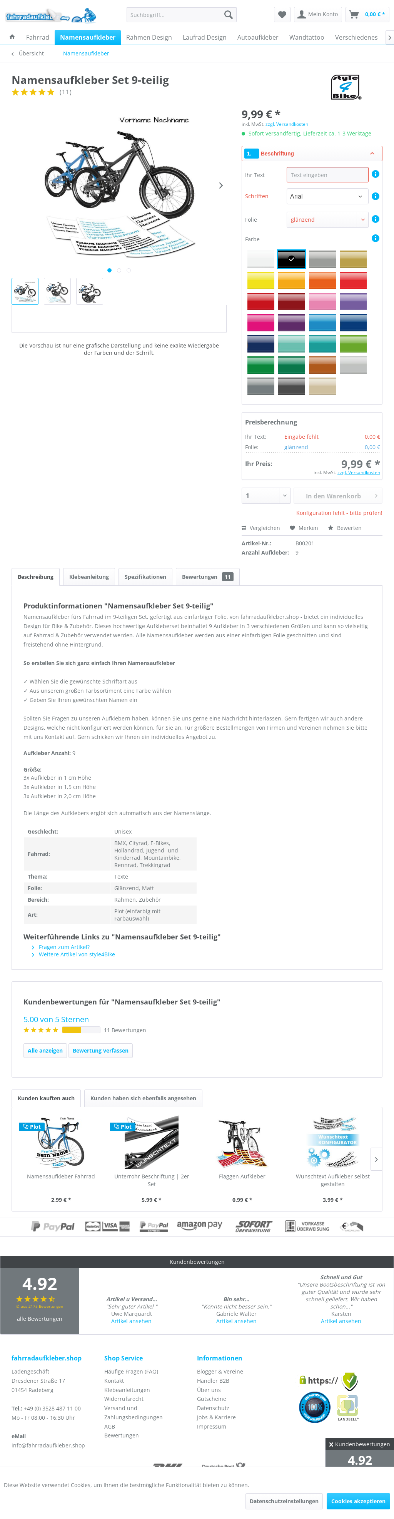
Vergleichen (261, 527)
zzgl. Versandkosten (286, 124)
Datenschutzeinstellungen (284, 1501)
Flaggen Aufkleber (242, 1176)
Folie (251, 219)
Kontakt (114, 1380)
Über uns (209, 1390)
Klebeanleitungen (127, 1390)
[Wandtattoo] (307, 37)
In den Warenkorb (341, 495)
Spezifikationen (145, 576)
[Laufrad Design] (204, 37)
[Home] (12, 37)
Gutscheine (211, 1398)
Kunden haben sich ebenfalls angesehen (143, 1098)
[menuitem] (182, 14)
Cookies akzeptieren (358, 1501)
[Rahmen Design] (149, 37)
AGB (109, 1426)
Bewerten (345, 527)
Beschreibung (35, 576)
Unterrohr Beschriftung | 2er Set (151, 1180)
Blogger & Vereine (220, 1371)
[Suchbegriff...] (182, 14)
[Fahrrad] (38, 37)
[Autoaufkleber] (258, 37)
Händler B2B (213, 1380)
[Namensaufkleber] (88, 37)
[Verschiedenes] (356, 37)
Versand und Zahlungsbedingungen (133, 1412)
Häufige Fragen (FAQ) (131, 1371)
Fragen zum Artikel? (61, 947)
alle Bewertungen (39, 1318)
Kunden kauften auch (46, 1098)
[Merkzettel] (282, 14)
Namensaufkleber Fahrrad (61, 1176)
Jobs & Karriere (216, 1417)
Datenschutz (213, 1408)
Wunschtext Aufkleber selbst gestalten (333, 1180)
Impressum (211, 1426)
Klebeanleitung (89, 576)
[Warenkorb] (367, 14)
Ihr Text (255, 175)
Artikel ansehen (131, 1321)
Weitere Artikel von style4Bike (73, 954)
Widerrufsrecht (124, 1398)
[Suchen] (228, 14)
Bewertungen (208, 576)
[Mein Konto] (318, 14)
